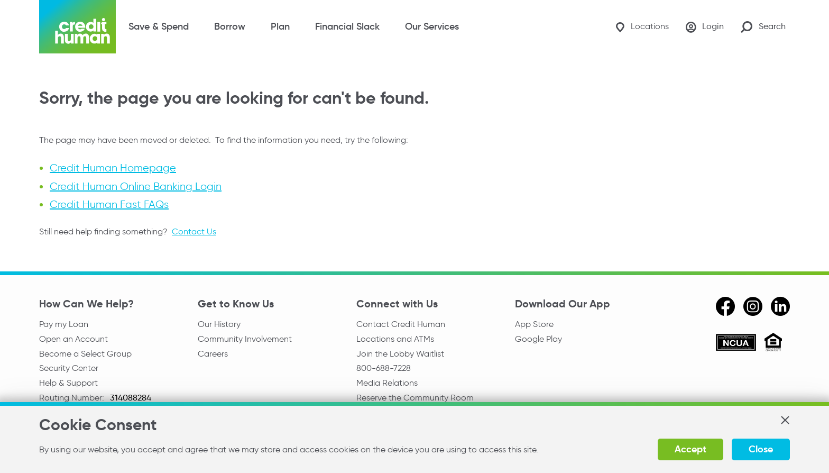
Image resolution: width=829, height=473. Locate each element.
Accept (690, 449)
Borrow (229, 26)
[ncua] (736, 344)
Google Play (538, 339)
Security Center (68, 368)
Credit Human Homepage (113, 168)
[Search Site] (763, 26)
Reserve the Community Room (415, 398)
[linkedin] (780, 306)
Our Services (432, 26)
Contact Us (194, 231)
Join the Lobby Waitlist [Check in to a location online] (400, 354)
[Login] (704, 27)
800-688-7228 (383, 368)
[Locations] (642, 26)
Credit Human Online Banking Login (136, 186)
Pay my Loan (63, 324)
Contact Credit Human (400, 324)
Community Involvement (245, 339)
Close (761, 449)
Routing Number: (72, 398)
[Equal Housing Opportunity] (773, 343)
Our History (219, 324)
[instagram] (752, 306)
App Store (534, 324)
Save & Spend (158, 26)
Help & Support (68, 383)
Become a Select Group (85, 354)
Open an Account (73, 339)
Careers (213, 354)
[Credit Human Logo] (77, 26)
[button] (784, 420)
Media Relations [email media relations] (387, 383)
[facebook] (725, 306)
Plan (280, 26)
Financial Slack (347, 26)
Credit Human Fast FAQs (109, 204)
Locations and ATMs (395, 339)
